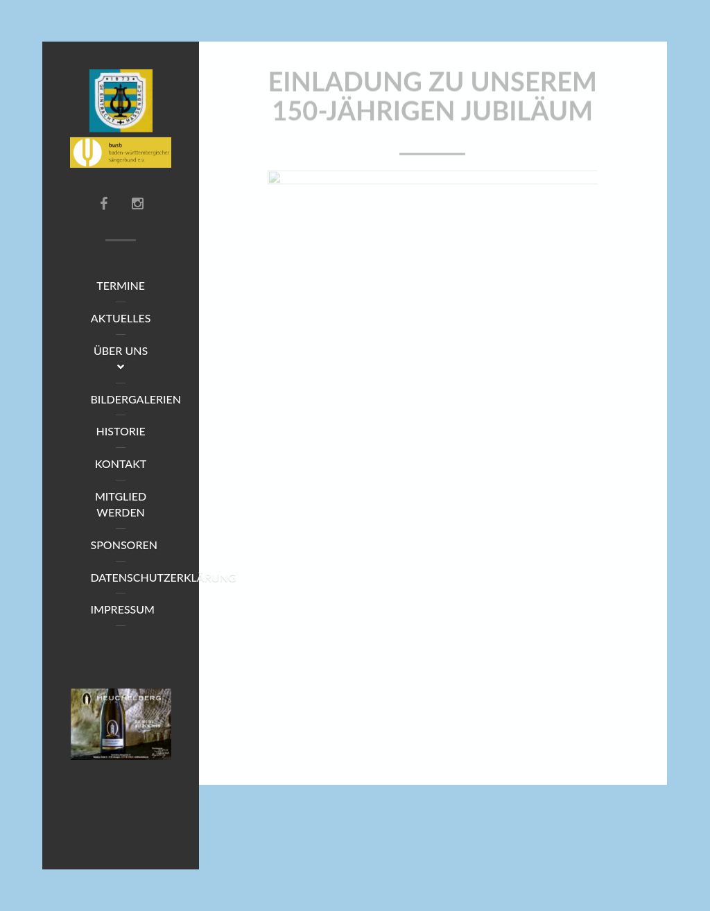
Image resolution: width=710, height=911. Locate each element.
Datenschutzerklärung (130, 577)
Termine (120, 285)
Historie (120, 430)
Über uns (121, 358)
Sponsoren (123, 544)
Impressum (122, 609)
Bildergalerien (130, 399)
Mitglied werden (120, 504)
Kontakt (121, 463)
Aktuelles (121, 317)
